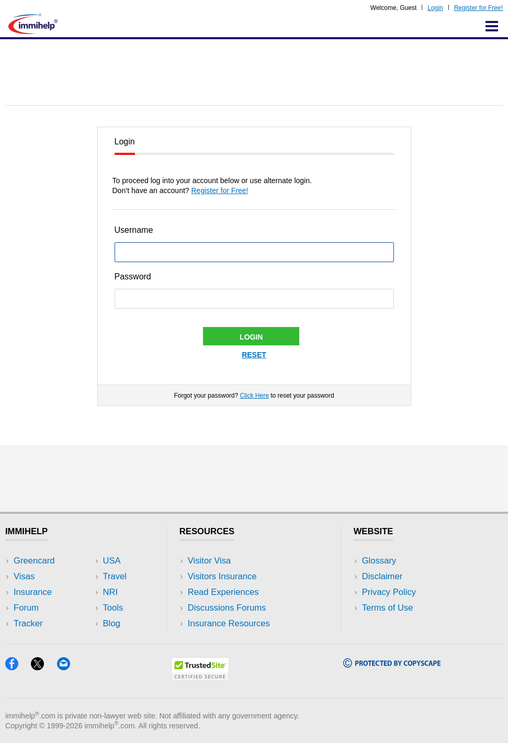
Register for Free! (478, 8)
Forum (26, 608)
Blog (111, 623)
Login (435, 8)
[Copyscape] (392, 664)
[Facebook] (18, 666)
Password (133, 276)
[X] (44, 666)
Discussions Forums (227, 608)
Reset (254, 355)
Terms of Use (387, 608)
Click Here (254, 395)
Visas (24, 576)
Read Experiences (223, 592)
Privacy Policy (389, 592)
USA (112, 561)
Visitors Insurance (222, 576)
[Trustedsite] (200, 677)
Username (134, 230)
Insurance (33, 592)
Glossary (379, 561)
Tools (113, 608)
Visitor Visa (209, 561)
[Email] (68, 666)
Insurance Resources (229, 623)
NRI (110, 592)
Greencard (34, 561)
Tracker (28, 623)
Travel (115, 576)
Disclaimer (382, 576)
